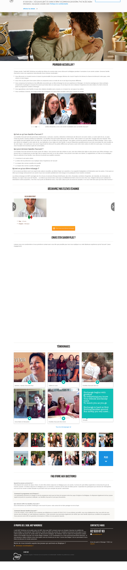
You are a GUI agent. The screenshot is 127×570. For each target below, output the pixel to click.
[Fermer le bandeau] (124, 2)
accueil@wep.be (97, 534)
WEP (17, 556)
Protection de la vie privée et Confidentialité (45, 554)
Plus (106, 457)
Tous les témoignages (62, 427)
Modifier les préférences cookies (65, 554)
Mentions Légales (28, 554)
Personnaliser (107, 10)
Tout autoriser (107, 4)
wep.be (92, 544)
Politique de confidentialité (59, 15)
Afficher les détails (29, 19)
